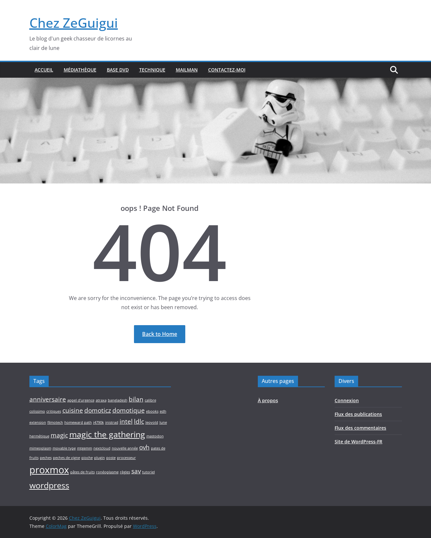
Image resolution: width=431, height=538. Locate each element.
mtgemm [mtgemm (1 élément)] (84, 448)
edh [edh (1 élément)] (163, 411)
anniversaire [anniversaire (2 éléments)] (47, 399)
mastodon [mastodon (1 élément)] (155, 436)
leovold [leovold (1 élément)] (151, 422)
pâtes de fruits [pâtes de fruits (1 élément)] (82, 472)
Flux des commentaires (360, 428)
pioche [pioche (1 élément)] (87, 457)
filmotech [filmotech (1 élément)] (55, 422)
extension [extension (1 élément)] (37, 422)
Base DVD (118, 70)
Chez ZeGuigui (73, 23)
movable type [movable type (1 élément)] (64, 448)
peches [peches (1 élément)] (46, 457)
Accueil (44, 70)
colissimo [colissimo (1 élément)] (37, 411)
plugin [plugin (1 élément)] (99, 457)
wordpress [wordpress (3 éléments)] (49, 485)
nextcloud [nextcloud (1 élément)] (101, 448)
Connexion (347, 400)
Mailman (187, 70)
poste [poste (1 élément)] (111, 457)
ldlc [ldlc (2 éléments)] (139, 421)
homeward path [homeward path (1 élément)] (78, 422)
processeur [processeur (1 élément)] (126, 457)
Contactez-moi (226, 70)
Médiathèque (80, 70)
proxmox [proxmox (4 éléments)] (49, 469)
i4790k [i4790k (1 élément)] (98, 422)
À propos (268, 400)
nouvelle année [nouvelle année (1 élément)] (125, 448)
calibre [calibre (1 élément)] (150, 400)
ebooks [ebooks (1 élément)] (152, 411)
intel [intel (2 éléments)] (126, 421)
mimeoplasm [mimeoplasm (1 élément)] (40, 448)
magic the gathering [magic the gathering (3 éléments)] (107, 434)
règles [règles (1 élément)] (125, 472)
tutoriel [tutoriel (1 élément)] (148, 472)
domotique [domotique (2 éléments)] (128, 410)
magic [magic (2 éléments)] (59, 435)
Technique (152, 70)
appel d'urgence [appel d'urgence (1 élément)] (80, 400)
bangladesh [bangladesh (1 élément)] (117, 400)
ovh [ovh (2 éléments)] (144, 447)
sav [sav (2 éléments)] (136, 471)
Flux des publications (358, 414)
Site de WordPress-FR (358, 441)
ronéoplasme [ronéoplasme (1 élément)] (107, 472)
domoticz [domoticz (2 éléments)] (97, 410)
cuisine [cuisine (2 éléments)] (72, 410)
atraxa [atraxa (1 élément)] (101, 400)
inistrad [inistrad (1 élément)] (111, 422)
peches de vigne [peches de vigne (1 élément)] (66, 457)
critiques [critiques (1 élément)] (53, 411)
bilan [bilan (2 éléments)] (136, 399)
